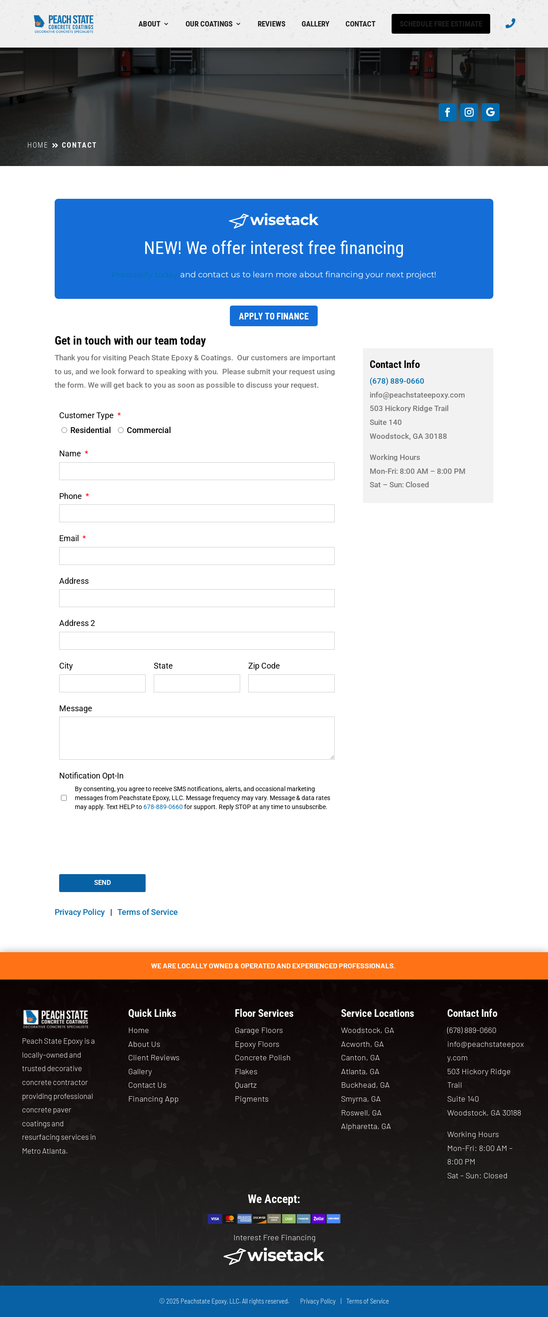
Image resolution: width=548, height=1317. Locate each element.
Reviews (271, 23)
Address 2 (77, 623)
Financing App (153, 1098)
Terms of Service (147, 912)
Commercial (149, 430)
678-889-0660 (163, 806)
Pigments (252, 1098)
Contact (360, 23)
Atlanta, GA (360, 1071)
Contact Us (147, 1084)
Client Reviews (154, 1057)
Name (71, 453)
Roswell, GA (361, 1112)
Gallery (315, 23)
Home (138, 1030)
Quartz (246, 1084)
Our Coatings (209, 23)
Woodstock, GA (367, 1030)
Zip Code (264, 665)
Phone (71, 496)
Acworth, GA (362, 1044)
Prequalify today (145, 275)
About (149, 23)
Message (75, 708)
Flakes (246, 1071)
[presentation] (127, 847)
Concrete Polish (263, 1057)
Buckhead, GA (365, 1084)
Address (74, 581)
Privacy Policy (80, 912)
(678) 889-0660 (397, 380)
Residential (90, 430)
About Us (144, 1044)
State (163, 665)
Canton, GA (360, 1057)
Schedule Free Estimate (441, 23)
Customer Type (87, 415)
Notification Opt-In (91, 775)
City (66, 665)
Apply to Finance (274, 316)
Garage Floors (259, 1030)
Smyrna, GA (361, 1098)
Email (70, 538)
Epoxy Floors (257, 1044)
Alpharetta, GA (366, 1126)
